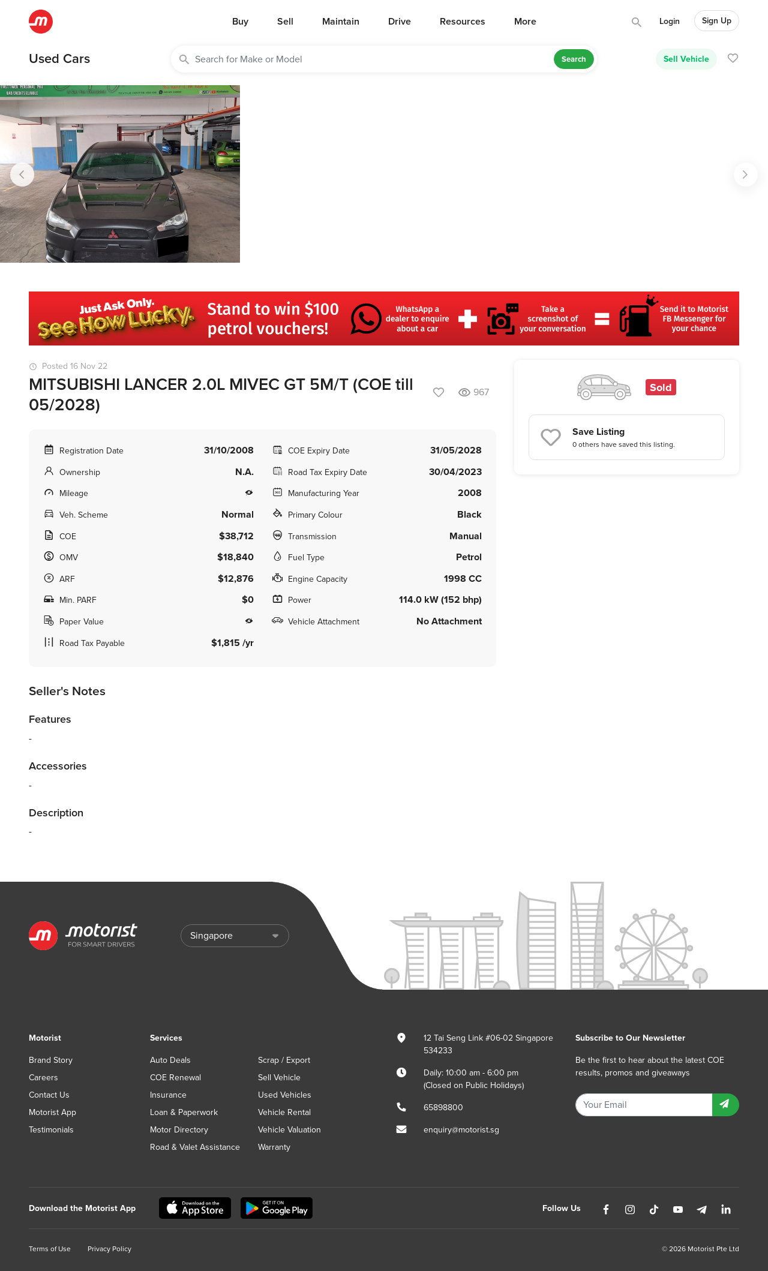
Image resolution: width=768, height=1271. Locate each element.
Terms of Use (50, 1249)
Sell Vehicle (686, 59)
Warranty (274, 1147)
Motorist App (52, 1112)
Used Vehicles (284, 1095)
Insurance (168, 1095)
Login (669, 21)
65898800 (443, 1107)
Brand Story (51, 1060)
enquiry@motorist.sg (461, 1130)
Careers (43, 1077)
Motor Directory (179, 1130)
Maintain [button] (340, 22)
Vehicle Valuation (289, 1130)
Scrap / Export (284, 1060)
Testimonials (51, 1130)
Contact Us (49, 1095)
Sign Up (716, 21)
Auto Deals (170, 1060)
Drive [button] (399, 22)
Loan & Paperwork (184, 1112)
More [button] (525, 22)
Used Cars (59, 59)
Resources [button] (462, 22)
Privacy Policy (109, 1249)
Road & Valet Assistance (195, 1147)
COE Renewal (175, 1077)
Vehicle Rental (284, 1112)
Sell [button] (285, 22)
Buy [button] (240, 22)
